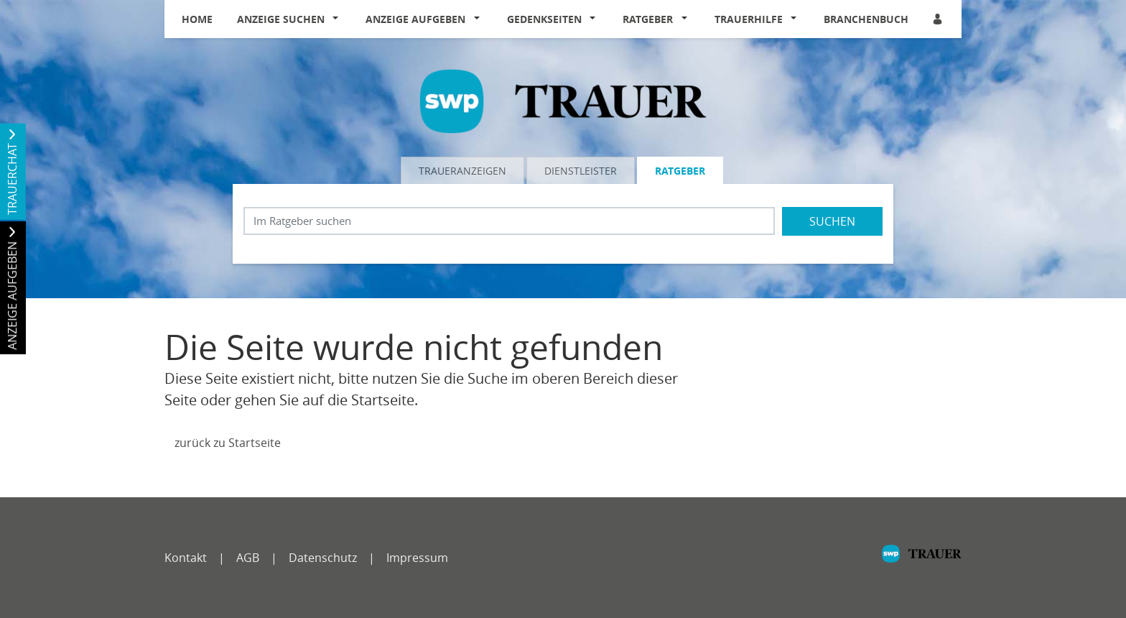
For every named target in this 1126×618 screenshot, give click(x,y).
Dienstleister (580, 170)
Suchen (832, 221)
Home (197, 19)
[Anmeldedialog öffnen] (938, 19)
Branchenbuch (866, 19)
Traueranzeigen (462, 170)
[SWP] (922, 560)
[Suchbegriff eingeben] (509, 221)
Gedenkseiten (544, 19)
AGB (247, 558)
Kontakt (185, 558)
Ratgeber (648, 19)
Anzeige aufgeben (415, 19)
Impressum (417, 558)
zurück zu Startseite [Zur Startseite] (228, 443)
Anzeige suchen (281, 19)
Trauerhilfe (749, 19)
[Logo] (563, 100)
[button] (339, 19)
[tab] (463, 170)
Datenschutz (323, 558)
